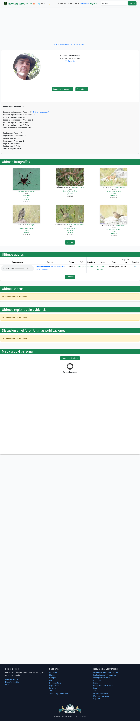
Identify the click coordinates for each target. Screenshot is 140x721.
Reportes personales (61, 89)
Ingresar (93, 3)
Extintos (96, 688)
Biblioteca (97, 680)
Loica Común (26, 225)
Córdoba (70, 193)
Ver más (70, 242)
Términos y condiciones (59, 693)
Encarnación (26, 195)
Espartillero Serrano (113, 225)
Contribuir (84, 3)
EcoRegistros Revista (101, 677)
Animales (53, 672)
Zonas (95, 691)
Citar (7, 684)
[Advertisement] (70, 25)
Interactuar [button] (73, 3)
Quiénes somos (11, 679)
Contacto (71, 61)
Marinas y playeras (101, 696)
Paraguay (26, 199)
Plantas (52, 675)
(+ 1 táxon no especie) (40, 112)
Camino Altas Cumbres (70, 191)
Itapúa (26, 197)
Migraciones (54, 685)
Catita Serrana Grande (70, 187)
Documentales (55, 683)
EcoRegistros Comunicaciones (105, 672)
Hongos (52, 677)
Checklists (81, 89)
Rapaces (96, 698)
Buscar (132, 3)
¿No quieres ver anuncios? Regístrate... (70, 44)
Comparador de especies (103, 685)
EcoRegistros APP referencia (104, 675)
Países (95, 683)
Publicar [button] (61, 3)
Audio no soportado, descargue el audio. (17, 268)
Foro (51, 680)
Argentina (70, 195)
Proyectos (53, 688)
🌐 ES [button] (40, 3)
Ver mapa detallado (70, 358)
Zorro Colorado (113, 187)
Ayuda (51, 691)
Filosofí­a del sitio (12, 682)
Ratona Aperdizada (70, 224)
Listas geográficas (100, 693)
